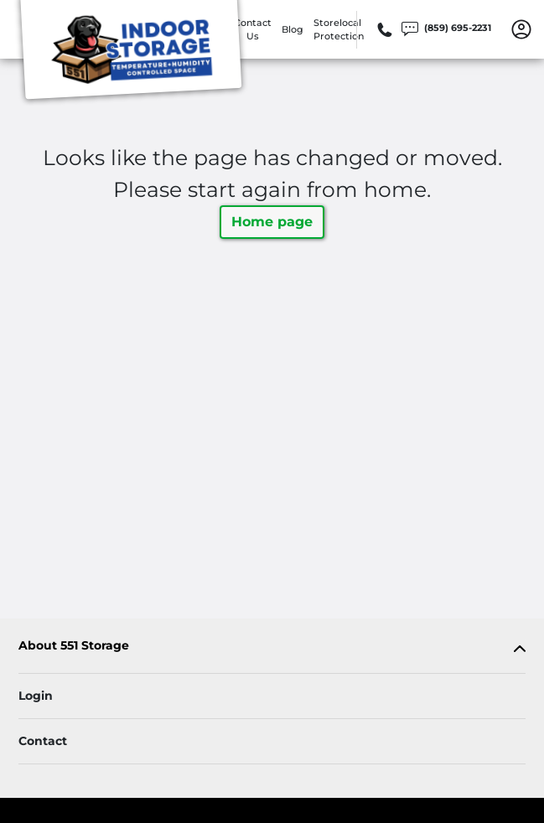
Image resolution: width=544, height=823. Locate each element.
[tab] (272, 649)
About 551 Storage (73, 646)
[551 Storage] (131, 53)
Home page (272, 222)
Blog (292, 29)
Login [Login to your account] (35, 695)
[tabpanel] (272, 649)
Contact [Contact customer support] (42, 740)
